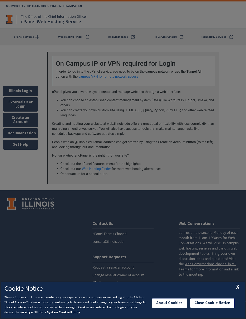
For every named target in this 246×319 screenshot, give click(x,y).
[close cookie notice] (238, 287)
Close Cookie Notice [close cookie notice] (212, 303)
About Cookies (169, 303)
